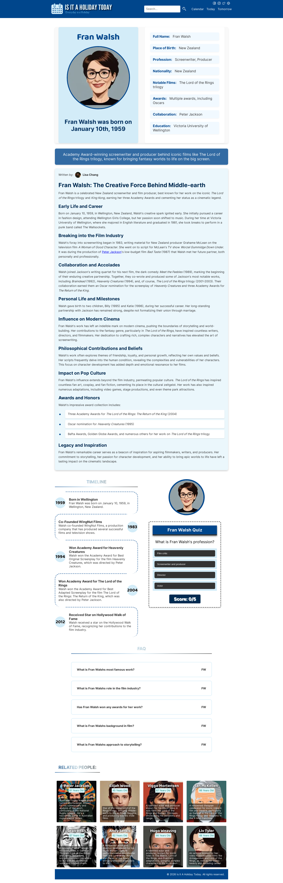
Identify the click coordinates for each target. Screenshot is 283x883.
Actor (160, 585)
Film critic (162, 553)
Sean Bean (76, 831)
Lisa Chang (90, 174)
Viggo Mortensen (163, 786)
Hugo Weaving (163, 831)
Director (161, 575)
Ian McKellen (206, 786)
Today (210, 9)
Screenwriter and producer (171, 564)
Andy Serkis (119, 831)
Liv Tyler (206, 831)
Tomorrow (225, 9)
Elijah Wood (119, 786)
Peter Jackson (111, 252)
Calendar (197, 9)
